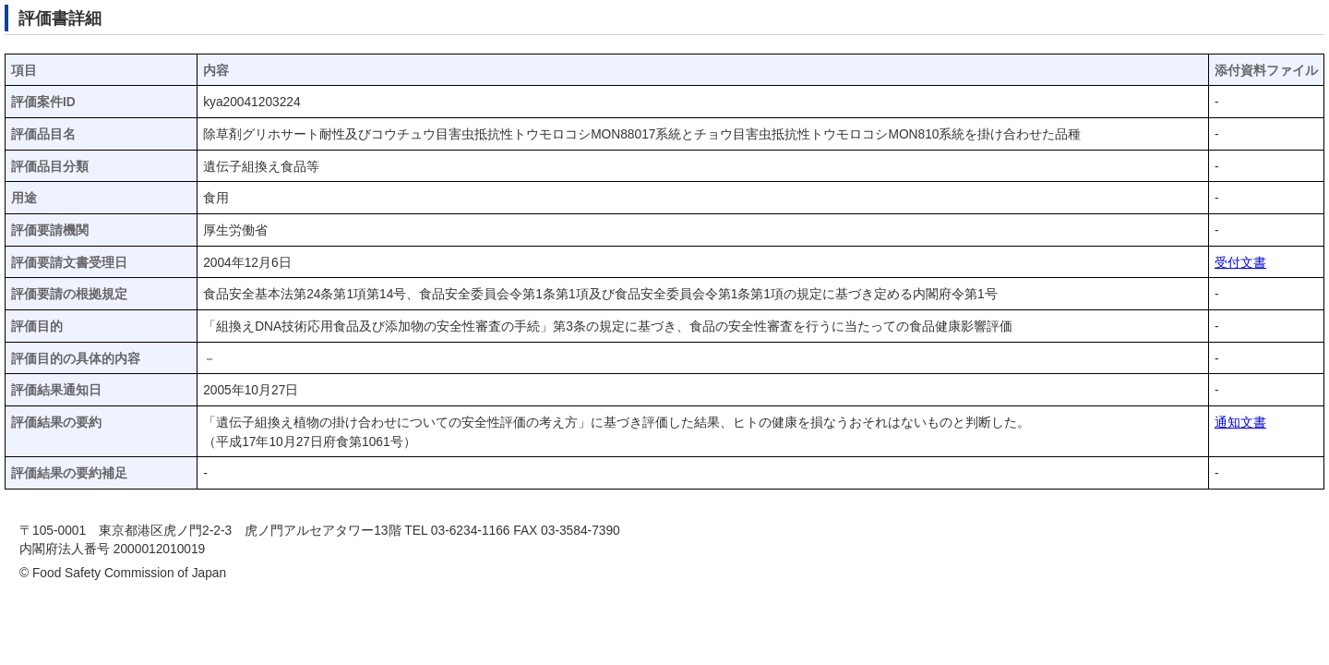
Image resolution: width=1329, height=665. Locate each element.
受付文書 (1240, 263)
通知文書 (1240, 422)
